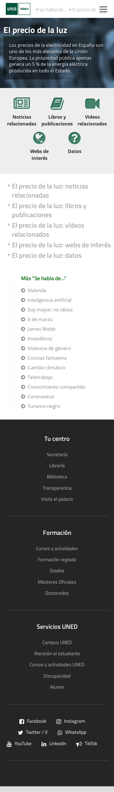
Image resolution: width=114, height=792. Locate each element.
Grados (57, 570)
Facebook (32, 720)
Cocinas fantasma (47, 358)
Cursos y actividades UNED (57, 664)
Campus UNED (57, 642)
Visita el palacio (57, 498)
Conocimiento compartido (56, 387)
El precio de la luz (90, 10)
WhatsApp (71, 732)
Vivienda (37, 290)
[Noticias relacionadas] (22, 114)
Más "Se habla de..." (44, 278)
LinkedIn (54, 743)
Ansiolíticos (40, 338)
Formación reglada (57, 559)
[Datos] (74, 144)
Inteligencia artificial (49, 300)
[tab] (57, 52)
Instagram (70, 720)
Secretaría (57, 454)
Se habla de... (53, 10)
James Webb (41, 329)
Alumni (57, 686)
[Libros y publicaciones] (57, 114)
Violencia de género (49, 348)
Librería (57, 465)
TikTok (86, 743)
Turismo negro (44, 406)
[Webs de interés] (39, 148)
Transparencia (57, 487)
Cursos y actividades (57, 548)
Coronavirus (41, 396)
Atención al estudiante (57, 653)
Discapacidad (57, 675)
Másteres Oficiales (57, 581)
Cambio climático (46, 367)
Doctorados (57, 592)
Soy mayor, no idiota (50, 309)
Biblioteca (57, 476)
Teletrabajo (40, 377)
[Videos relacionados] (92, 114)
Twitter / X (32, 732)
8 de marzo (40, 319)
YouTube (19, 743)
